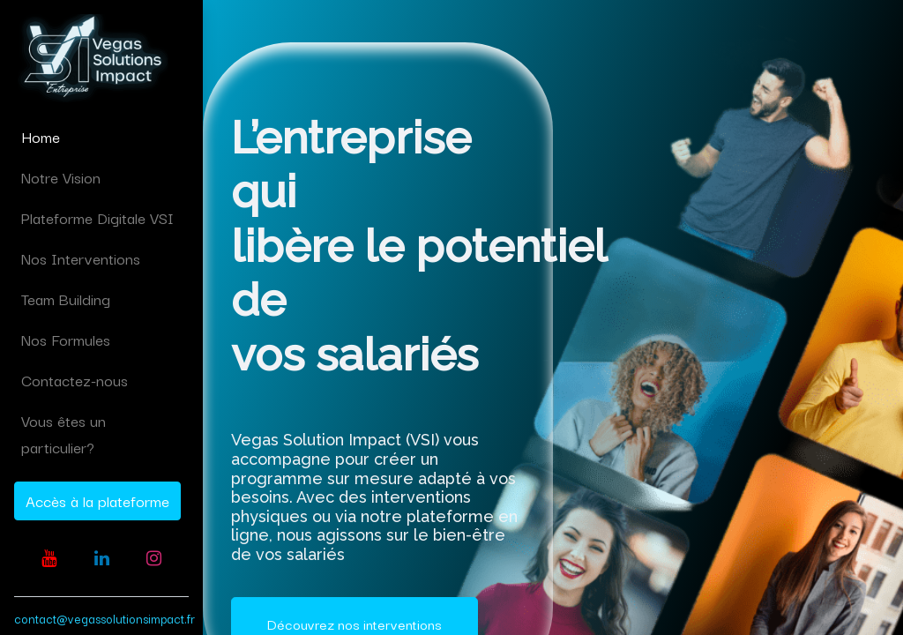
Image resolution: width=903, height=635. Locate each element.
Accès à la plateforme (97, 500)
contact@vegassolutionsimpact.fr (104, 618)
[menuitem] (101, 136)
